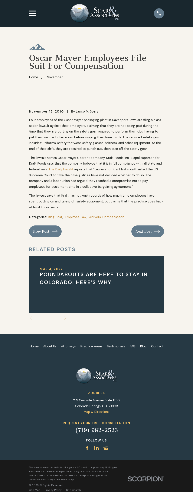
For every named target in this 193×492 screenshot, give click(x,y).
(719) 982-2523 (96, 430)
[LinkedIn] (96, 448)
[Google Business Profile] (105, 448)
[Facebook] (87, 448)
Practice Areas (91, 346)
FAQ (132, 346)
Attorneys (68, 346)
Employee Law (75, 217)
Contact (157, 346)
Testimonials (116, 346)
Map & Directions (96, 412)
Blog (143, 346)
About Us (50, 346)
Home (34, 346)
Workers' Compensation (106, 217)
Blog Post (55, 217)
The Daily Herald (60, 169)
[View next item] (65, 318)
